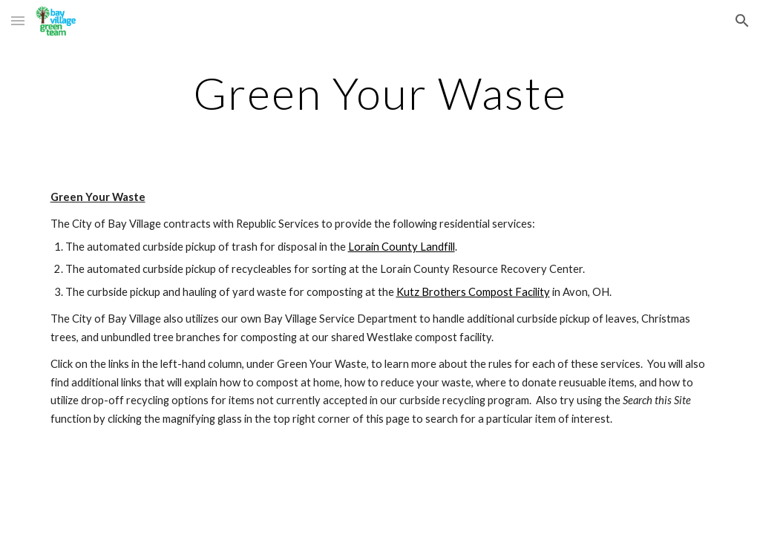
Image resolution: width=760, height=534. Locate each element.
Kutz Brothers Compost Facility (473, 292)
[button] (18, 20)
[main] (380, 92)
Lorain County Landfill (401, 246)
